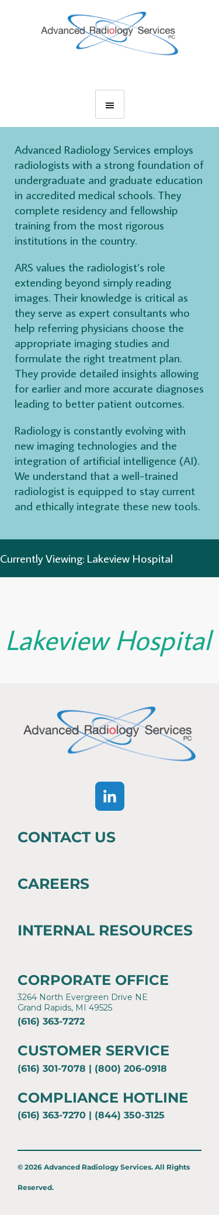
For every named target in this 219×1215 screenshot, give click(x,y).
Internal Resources (105, 930)
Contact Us (67, 837)
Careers (53, 883)
